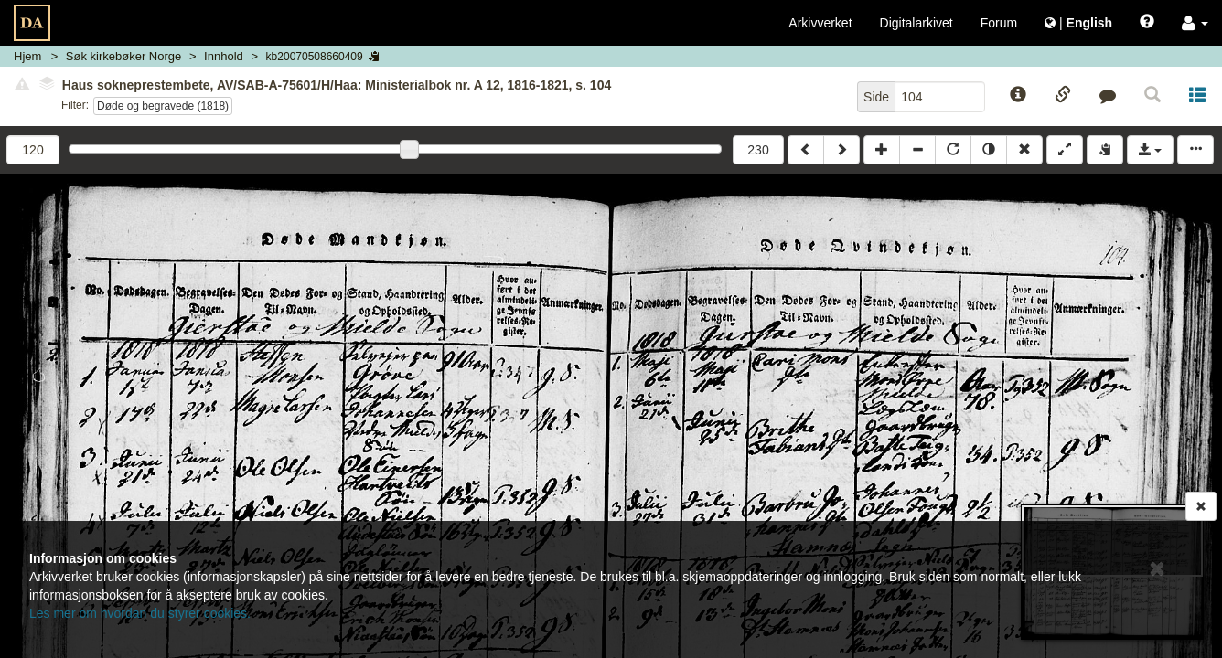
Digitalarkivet (916, 23)
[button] (1195, 23)
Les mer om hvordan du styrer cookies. (140, 613)
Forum (999, 23)
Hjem (27, 56)
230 (757, 150)
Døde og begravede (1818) (163, 106)
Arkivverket (820, 23)
